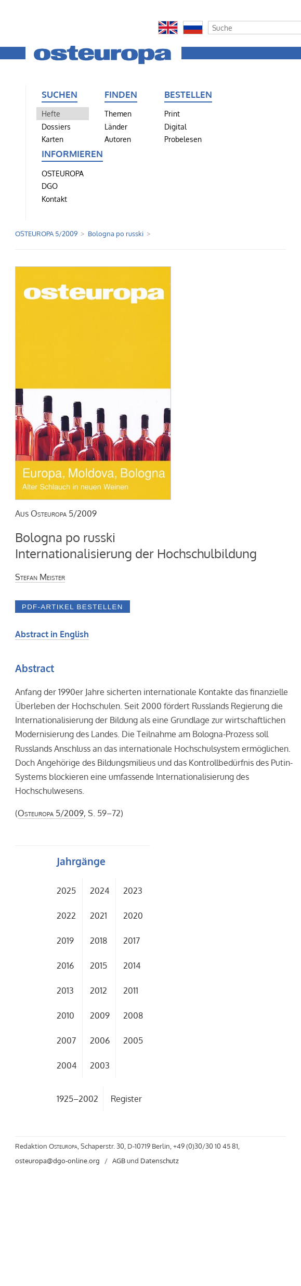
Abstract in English (52, 634)
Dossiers (56, 126)
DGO (50, 185)
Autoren (117, 139)
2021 (98, 915)
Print (172, 113)
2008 (133, 1015)
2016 (65, 965)
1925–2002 (77, 1099)
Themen (118, 113)
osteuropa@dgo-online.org (57, 1160)
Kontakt (54, 198)
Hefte (51, 113)
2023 (132, 890)
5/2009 (64, 513)
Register (126, 1099)
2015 (98, 965)
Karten (52, 139)
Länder (115, 126)
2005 (133, 1040)
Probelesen (183, 139)
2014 (131, 965)
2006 (100, 1040)
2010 (65, 1015)
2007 (66, 1040)
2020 (133, 915)
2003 (100, 1065)
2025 (66, 890)
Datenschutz (159, 1160)
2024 (99, 890)
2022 (66, 915)
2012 (98, 990)
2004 (66, 1065)
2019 (65, 940)
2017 (131, 940)
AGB (118, 1160)
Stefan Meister (40, 577)
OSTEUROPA (63, 173)
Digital (175, 126)
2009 (100, 1015)
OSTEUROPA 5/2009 (46, 233)
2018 (98, 940)
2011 (130, 990)
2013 (65, 990)
